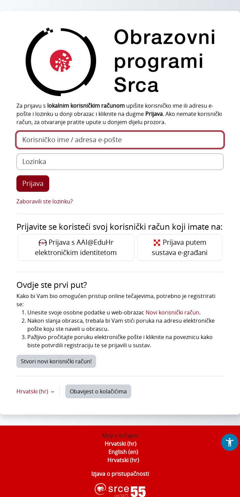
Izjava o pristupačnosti (120, 474)
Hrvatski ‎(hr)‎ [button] (33, 391)
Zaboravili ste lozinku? (44, 201)
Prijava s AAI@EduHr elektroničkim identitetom (76, 247)
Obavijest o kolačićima (98, 391)
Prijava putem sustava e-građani (180, 247)
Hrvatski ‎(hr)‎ (120, 443)
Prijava (32, 183)
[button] (229, 442)
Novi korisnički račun (172, 312)
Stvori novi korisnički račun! (56, 361)
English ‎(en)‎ (123, 452)
